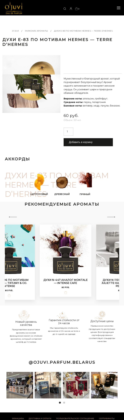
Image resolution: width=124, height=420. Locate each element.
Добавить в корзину (81, 142)
